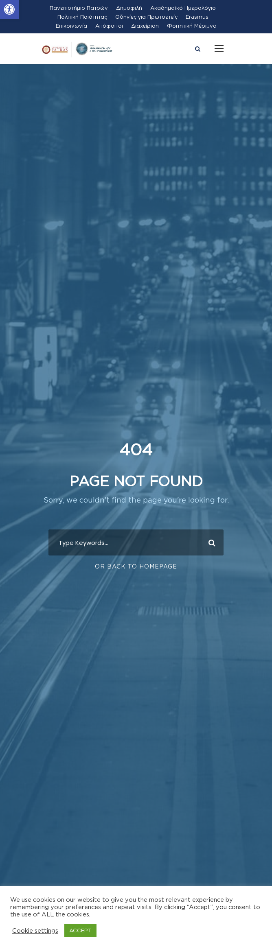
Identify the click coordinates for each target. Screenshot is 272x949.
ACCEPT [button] (80, 930)
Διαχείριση (145, 25)
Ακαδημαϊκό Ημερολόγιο (183, 8)
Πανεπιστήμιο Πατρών (79, 8)
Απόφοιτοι (109, 25)
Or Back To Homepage (136, 566)
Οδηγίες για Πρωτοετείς (146, 17)
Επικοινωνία (71, 25)
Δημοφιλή (129, 8)
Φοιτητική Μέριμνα (192, 25)
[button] (9, 9)
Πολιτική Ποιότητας (82, 17)
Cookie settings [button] (35, 930)
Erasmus (197, 17)
